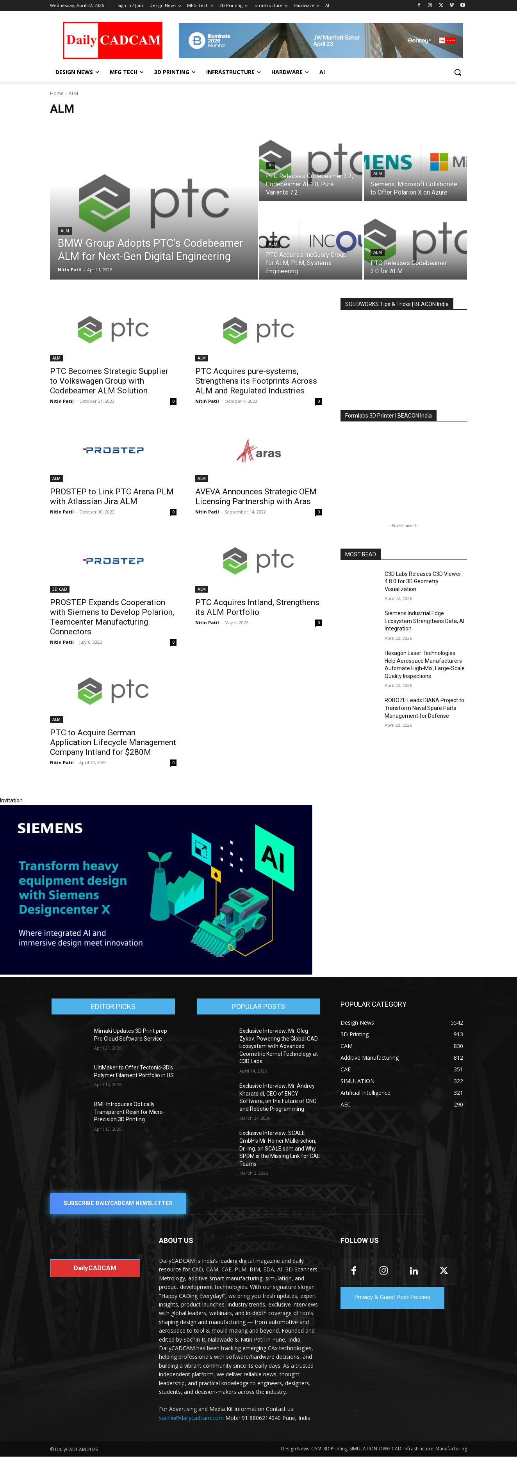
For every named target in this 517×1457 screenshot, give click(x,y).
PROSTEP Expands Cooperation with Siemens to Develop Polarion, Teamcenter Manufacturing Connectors (112, 617)
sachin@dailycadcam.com (191, 1418)
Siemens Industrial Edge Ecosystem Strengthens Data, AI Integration (424, 621)
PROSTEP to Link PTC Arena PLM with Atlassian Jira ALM (112, 496)
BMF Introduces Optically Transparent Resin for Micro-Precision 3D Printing (129, 1111)
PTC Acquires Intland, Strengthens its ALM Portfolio (257, 607)
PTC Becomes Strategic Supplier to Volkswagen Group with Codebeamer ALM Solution (109, 380)
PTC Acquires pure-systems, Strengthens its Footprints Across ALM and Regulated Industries (256, 380)
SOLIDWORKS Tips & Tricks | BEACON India (397, 304)
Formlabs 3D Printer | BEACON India (388, 415)
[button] (457, 72)
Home (57, 93)
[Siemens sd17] (156, 973)
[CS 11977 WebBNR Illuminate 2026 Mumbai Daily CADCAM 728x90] (321, 40)
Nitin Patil (62, 401)
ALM (65, 231)
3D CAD (59, 589)
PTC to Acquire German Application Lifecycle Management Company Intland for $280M (113, 742)
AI (271, 165)
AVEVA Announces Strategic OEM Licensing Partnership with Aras (256, 496)
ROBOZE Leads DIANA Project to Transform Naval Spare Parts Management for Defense (424, 708)
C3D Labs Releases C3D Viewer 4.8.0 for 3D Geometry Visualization (423, 581)
